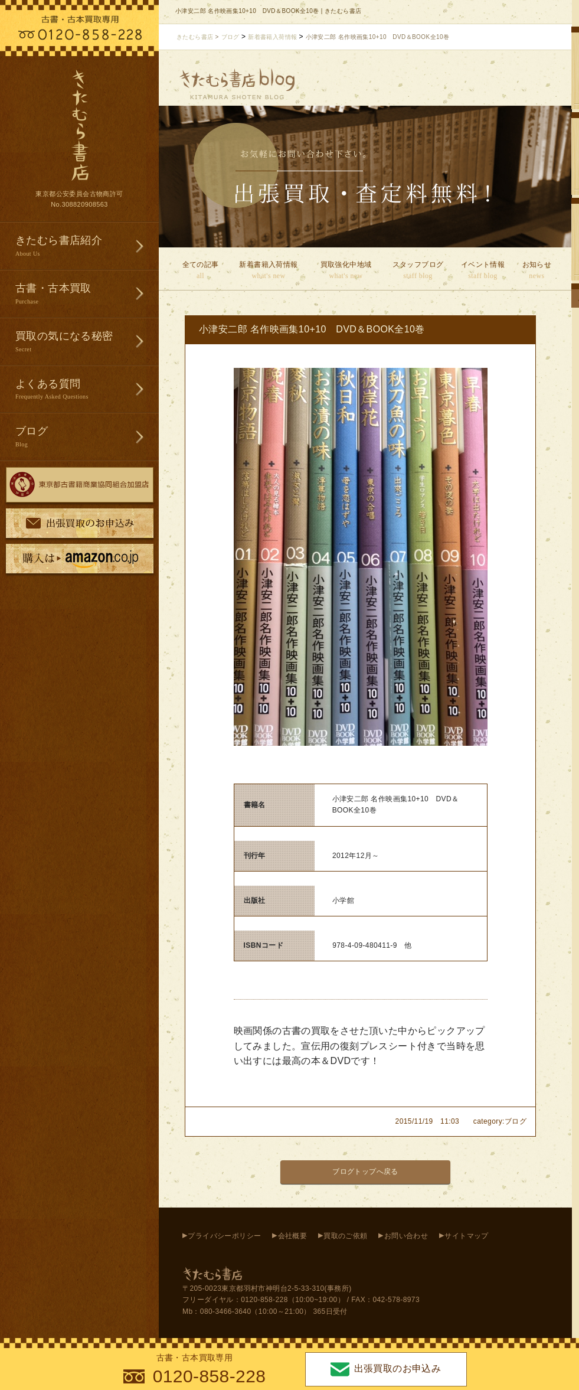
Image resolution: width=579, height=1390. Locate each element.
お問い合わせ (406, 1236)
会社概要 (293, 1236)
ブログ (87, 437)
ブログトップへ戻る (365, 1171)
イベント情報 (482, 271)
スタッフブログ (418, 271)
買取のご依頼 (345, 1236)
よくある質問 (87, 390)
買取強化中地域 (346, 271)
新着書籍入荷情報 (268, 271)
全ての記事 (200, 271)
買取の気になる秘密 (87, 342)
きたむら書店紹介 (87, 246)
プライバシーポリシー (224, 1236)
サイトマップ (466, 1236)
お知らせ (537, 271)
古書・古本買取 (87, 294)
